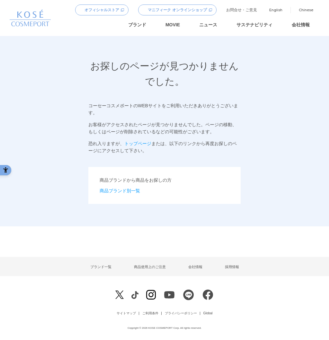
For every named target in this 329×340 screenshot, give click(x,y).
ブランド (137, 25)
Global (208, 313)
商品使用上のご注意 (150, 267)
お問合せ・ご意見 (241, 10)
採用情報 (232, 267)
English (275, 10)
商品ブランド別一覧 (120, 190)
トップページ (137, 143)
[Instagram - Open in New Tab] (151, 295)
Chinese (306, 10)
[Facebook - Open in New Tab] (134, 294)
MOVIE (172, 25)
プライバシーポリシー (181, 313)
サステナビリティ (254, 25)
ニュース (208, 25)
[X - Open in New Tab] (119, 295)
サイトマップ (126, 313)
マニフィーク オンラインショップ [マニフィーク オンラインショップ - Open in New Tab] (177, 10)
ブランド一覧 (100, 267)
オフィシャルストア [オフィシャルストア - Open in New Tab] (101, 10)
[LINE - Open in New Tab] (188, 296)
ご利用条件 (150, 313)
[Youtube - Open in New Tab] (169, 296)
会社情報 (301, 25)
